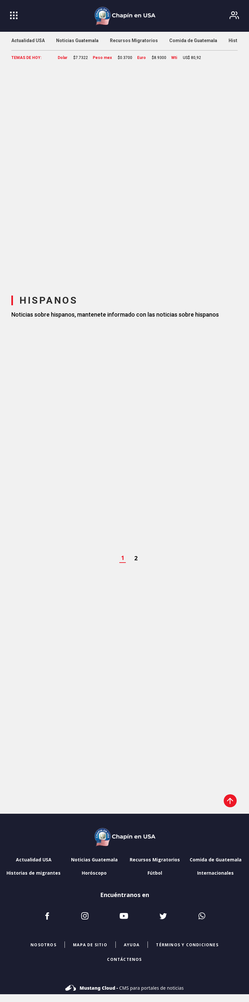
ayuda (131, 945)
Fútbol (155, 873)
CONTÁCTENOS (124, 959)
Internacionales (215, 873)
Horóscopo (94, 873)
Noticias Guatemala (94, 859)
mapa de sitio (90, 945)
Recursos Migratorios (155, 859)
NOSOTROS (43, 945)
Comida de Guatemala (216, 859)
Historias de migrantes (33, 873)
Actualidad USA (34, 859)
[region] (124, 173)
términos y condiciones (187, 945)
